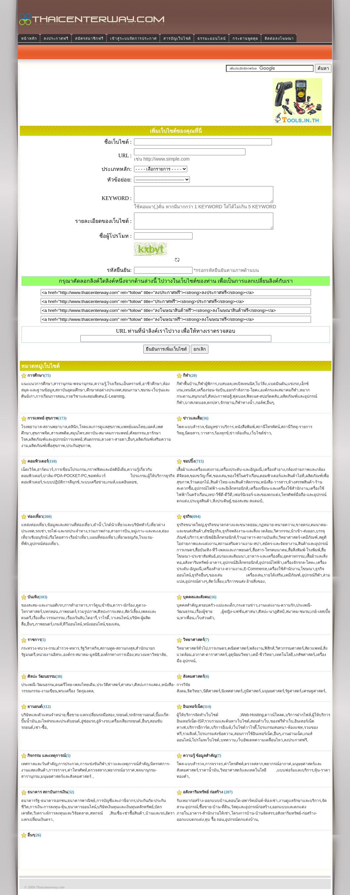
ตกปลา (213, 408)
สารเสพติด (60, 439)
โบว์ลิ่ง (261, 389)
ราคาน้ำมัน (209, 776)
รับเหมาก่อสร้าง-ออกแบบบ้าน (202, 806)
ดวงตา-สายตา (114, 445)
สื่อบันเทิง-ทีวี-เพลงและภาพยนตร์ (223, 556)
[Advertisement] (149, 109)
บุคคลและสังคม (196, 603)
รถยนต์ (122, 721)
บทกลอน (50, 617)
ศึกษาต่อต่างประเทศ (103, 396)
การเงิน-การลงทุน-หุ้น (48, 813)
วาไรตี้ (103, 624)
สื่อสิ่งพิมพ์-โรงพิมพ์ (304, 556)
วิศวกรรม (282, 537)
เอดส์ (151, 432)
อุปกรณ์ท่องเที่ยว (44, 549)
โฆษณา (307, 574)
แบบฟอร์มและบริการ (295, 776)
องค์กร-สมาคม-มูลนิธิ (81, 660)
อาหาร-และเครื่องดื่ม (265, 562)
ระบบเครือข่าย (93, 488)
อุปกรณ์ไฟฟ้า (270, 568)
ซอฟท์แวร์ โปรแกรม (117, 481)
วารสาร (207, 439)
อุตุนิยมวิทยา (239, 660)
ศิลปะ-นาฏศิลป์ (271, 617)
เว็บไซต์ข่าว (260, 439)
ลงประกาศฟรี (295, 746)
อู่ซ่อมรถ (88, 727)
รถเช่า (40, 537)
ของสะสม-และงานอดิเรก (42, 611)
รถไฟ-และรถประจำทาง (67, 537)
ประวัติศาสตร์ (108, 690)
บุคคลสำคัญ (187, 611)
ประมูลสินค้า (200, 507)
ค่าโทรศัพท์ (77, 776)
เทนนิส (190, 396)
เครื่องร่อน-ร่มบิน (211, 396)
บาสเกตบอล (195, 408)
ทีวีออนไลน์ (72, 630)
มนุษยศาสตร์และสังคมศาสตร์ (66, 782)
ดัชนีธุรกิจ (212, 537)
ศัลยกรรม (138, 439)
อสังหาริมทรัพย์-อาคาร (202, 568)
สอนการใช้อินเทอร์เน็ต (253, 739)
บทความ (228, 746)
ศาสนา (251, 617)
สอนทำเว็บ (259, 727)
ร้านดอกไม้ (199, 488)
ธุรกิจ (187, 522)
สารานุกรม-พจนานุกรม (73, 389)
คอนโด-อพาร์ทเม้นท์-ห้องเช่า (253, 806)
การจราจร (57, 776)
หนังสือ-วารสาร (274, 488)
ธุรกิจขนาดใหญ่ (190, 530)
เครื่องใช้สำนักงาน (284, 574)
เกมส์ (111, 488)
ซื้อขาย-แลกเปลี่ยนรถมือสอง (90, 721)
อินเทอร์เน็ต (193, 712)
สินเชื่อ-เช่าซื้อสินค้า (127, 819)
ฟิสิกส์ (269, 654)
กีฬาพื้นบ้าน (187, 389)
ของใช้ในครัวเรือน (243, 481)
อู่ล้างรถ (102, 727)
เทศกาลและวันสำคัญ (39, 770)
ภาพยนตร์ (67, 617)
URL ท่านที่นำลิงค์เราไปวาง (148, 337)
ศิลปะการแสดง (110, 617)
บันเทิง (33, 603)
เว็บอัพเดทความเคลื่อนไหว (260, 746)
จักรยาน (227, 408)
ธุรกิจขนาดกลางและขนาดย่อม (231, 530)
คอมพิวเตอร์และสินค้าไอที (282, 481)
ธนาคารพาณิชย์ (81, 806)
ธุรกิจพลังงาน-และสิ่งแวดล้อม (247, 537)
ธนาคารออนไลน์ (82, 813)
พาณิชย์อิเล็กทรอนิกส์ (218, 543)
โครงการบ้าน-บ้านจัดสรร (252, 819)
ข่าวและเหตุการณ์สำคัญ (128, 770)
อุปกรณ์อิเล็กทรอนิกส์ (240, 568)
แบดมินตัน (277, 389)
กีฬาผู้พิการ (207, 389)
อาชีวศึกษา (152, 389)
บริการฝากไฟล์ (298, 721)
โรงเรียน (114, 389)
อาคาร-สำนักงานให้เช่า (210, 819)
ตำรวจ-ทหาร (68, 654)
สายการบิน (120, 537)
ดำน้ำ (98, 530)
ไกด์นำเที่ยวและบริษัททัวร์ (126, 530)
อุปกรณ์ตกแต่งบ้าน (241, 825)
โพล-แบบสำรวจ (190, 432)
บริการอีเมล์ (221, 733)
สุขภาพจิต (41, 439)
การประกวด (68, 770)
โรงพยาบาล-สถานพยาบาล (44, 432)
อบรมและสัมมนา (231, 562)
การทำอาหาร (75, 611)
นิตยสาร (192, 439)
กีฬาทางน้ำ (244, 408)
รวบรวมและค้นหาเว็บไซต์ (227, 727)
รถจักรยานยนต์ (141, 721)
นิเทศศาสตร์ (231, 697)
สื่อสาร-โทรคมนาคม (269, 556)
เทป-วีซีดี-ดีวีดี (220, 500)
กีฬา (186, 381)
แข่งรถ (293, 389)
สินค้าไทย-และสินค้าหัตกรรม (235, 488)
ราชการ (34, 645)
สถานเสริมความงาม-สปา (239, 549)
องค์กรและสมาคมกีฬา (279, 396)
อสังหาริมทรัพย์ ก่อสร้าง (203, 798)
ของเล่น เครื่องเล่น (236, 581)
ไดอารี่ (91, 624)
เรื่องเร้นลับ (75, 624)
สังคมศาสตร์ (193, 682)
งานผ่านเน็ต (292, 739)
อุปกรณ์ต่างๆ (196, 587)
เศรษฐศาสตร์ (313, 697)
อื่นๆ (270, 408)
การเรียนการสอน (50, 402)
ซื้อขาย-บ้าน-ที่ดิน (214, 813)
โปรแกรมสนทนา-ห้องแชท (280, 733)
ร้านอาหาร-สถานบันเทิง (257, 543)
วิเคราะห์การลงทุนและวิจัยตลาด (61, 819)
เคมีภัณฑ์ (292, 581)
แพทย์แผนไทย (133, 432)
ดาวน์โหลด (274, 721)
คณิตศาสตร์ (238, 654)
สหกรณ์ (99, 819)
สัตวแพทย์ (313, 654)
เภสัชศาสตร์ (304, 660)
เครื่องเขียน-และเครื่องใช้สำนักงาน (278, 494)
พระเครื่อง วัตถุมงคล (75, 697)
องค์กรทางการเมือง (117, 660)
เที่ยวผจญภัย (127, 543)
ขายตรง (303, 530)
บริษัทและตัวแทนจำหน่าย (43, 721)
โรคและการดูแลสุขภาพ (99, 432)
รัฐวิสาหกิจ (89, 654)
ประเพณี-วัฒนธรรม (37, 690)
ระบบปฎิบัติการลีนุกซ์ (61, 488)
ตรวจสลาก (97, 776)
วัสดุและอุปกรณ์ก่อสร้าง (251, 813)
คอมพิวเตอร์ (37, 467)
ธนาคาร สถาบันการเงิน (47, 798)
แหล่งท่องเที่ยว (33, 530)
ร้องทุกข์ (222, 439)
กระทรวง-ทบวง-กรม (38, 654)
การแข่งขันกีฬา (93, 770)
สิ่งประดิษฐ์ (222, 507)
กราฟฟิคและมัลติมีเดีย (106, 475)
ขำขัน (107, 611)
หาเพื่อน (187, 624)
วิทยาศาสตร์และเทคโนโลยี (248, 776)
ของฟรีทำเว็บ (281, 727)
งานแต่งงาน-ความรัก (276, 611)
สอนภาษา (131, 396)
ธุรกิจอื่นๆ (200, 581)
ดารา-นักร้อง (124, 611)
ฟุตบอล (239, 402)
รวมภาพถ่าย (99, 537)
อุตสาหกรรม (294, 562)
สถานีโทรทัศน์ (268, 432)
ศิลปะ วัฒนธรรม (41, 682)
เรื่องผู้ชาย (207, 617)
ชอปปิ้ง (189, 467)
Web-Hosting (252, 721)
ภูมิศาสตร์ (252, 697)
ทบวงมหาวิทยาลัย (150, 660)
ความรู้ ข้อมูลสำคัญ (199, 761)
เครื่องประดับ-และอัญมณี (241, 475)
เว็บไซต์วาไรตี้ (244, 733)
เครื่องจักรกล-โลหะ (299, 568)
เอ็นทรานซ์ (131, 389)
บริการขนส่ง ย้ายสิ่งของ (245, 587)
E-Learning (114, 402)
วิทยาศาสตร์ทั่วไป (192, 654)
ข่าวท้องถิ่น (239, 439)
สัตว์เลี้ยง (216, 587)
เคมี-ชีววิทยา (262, 660)
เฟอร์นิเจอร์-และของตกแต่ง (257, 500)
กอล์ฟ (261, 408)
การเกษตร (217, 654)
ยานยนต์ (34, 712)
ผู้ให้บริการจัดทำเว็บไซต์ (208, 721)
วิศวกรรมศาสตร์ (290, 654)
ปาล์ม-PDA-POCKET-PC (65, 481)
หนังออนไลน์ (94, 630)
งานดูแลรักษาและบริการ (300, 806)
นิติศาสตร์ (211, 697)
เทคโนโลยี (284, 660)
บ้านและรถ (155, 819)
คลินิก (73, 432)
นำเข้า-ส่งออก (303, 537)
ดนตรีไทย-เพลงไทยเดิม (75, 690)
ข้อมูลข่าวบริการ (219, 432)
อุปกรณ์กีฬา (312, 581)
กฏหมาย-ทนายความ (277, 530)
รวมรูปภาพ (87, 617)
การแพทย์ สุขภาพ (42, 424)
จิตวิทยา (194, 697)
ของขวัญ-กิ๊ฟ (201, 481)
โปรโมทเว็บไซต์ (205, 746)
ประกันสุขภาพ (78, 451)
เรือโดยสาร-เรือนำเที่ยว (68, 543)
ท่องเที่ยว (35, 522)
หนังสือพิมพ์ (245, 432)
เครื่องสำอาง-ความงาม (222, 574)
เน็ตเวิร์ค (28, 475)
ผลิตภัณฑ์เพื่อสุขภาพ (47, 451)
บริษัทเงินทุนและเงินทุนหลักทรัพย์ (125, 813)
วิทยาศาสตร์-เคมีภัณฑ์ (298, 543)
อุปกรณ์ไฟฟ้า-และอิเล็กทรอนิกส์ (221, 494)
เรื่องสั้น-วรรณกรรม (48, 624)
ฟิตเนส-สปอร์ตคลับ (262, 402)
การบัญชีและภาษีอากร (116, 806)
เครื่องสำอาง (274, 475)
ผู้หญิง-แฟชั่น (233, 617)
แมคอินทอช (126, 488)
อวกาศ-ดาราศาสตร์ (210, 660)
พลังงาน (256, 654)
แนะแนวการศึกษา (37, 389)
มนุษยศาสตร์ (273, 697)
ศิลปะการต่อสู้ (220, 402)
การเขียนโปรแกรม (70, 475)
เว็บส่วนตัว (205, 624)
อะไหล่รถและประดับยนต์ (59, 727)
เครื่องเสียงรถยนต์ (125, 727)
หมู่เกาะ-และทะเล (146, 537)
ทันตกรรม (92, 445)
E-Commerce (255, 574)
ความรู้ (100, 389)
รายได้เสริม (273, 581)
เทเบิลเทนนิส (243, 389)
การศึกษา (35, 381)
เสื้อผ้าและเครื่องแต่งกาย (198, 475)
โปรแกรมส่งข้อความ (215, 739)
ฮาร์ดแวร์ (45, 475)
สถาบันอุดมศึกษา (70, 396)
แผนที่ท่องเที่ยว (102, 543)
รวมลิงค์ (190, 739)
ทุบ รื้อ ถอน (214, 825)
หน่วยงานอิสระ (49, 660)
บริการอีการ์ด (198, 733)
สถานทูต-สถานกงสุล (117, 654)
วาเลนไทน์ (119, 624)
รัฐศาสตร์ (293, 697)
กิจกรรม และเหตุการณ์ (46, 761)
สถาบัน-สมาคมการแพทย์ (106, 439)
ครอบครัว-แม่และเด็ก (216, 611)
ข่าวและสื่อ (192, 424)
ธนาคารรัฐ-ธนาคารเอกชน (43, 806)
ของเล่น (219, 481)
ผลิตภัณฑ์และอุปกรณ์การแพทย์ (55, 445)
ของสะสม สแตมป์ (247, 507)
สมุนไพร (77, 439)
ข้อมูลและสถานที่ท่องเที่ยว (69, 530)
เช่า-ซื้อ (40, 733)
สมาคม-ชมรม (298, 617)
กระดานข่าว (246, 611)
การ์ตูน (95, 611)
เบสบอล (225, 389)
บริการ (192, 543)
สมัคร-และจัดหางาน (279, 549)
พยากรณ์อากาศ (121, 776)
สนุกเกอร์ (199, 402)
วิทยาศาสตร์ (193, 645)
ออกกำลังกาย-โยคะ (242, 396)
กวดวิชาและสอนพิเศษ (85, 402)
